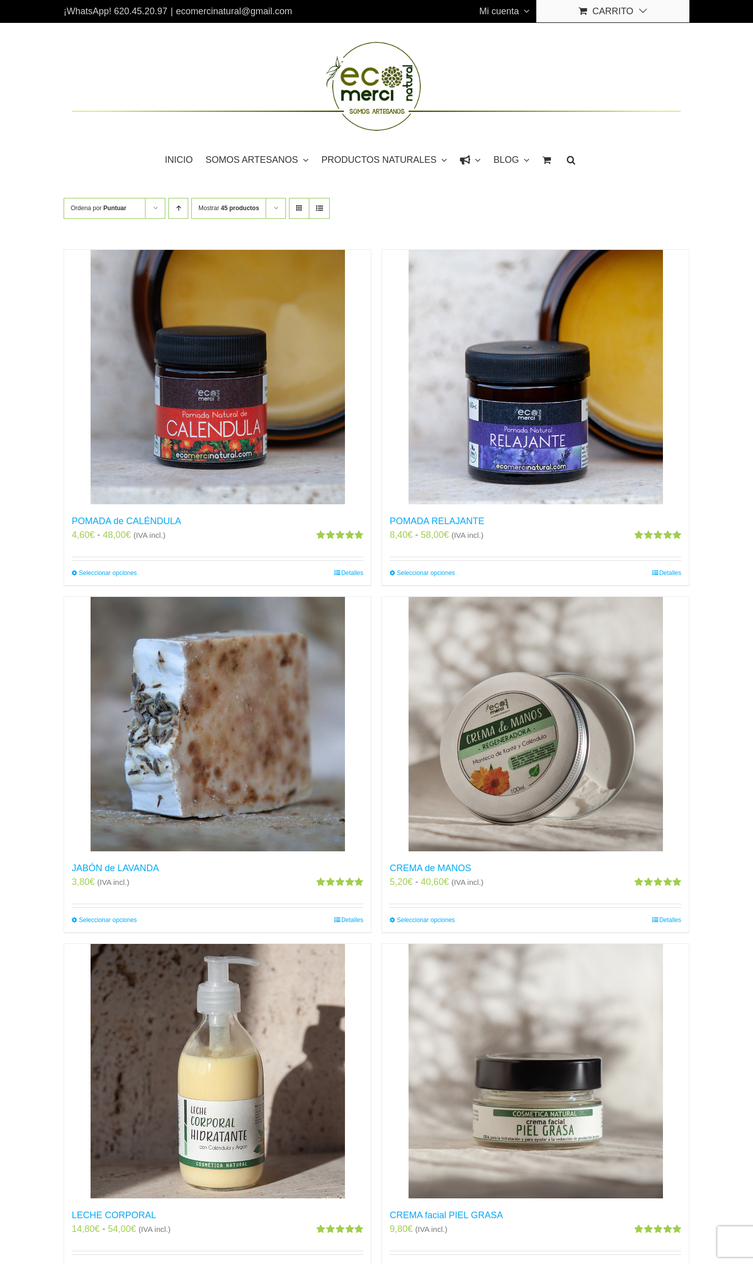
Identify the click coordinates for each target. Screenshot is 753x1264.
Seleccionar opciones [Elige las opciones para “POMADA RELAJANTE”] (426, 573)
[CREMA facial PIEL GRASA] (535, 1071)
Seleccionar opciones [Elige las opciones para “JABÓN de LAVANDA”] (108, 920)
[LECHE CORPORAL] (217, 1071)
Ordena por (98, 208)
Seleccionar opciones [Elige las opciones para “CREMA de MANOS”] (426, 920)
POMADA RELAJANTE (437, 521)
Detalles (352, 573)
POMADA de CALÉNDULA (126, 521)
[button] (571, 159)
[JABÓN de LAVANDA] (217, 724)
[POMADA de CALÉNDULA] (217, 377)
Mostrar (228, 208)
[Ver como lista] (319, 208)
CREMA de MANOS (430, 868)
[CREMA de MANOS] (535, 724)
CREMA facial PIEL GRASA (446, 1215)
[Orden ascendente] (178, 208)
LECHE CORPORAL (114, 1215)
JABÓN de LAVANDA (115, 868)
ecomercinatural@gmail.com (234, 11)
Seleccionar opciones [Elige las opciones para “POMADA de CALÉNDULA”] (108, 573)
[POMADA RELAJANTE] (535, 377)
